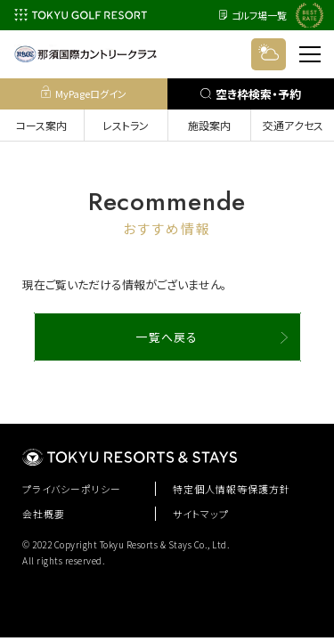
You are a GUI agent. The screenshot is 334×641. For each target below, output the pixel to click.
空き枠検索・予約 (250, 93)
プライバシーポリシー (71, 489)
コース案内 (41, 125)
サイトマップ (201, 514)
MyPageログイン (83, 93)
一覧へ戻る (167, 337)
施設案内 (209, 125)
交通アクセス (293, 125)
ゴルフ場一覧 (253, 15)
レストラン (125, 125)
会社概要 (43, 514)
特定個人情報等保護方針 (231, 489)
